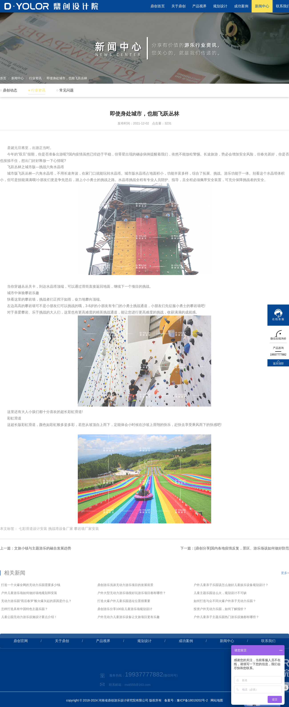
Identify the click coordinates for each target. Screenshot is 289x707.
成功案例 (241, 6)
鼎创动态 (10, 90)
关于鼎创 (178, 6)
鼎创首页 (158, 6)
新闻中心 (262, 6)
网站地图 (217, 700)
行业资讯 (35, 78)
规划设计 (220, 6)
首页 (3, 78)
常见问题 (66, 90)
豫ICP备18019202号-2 (192, 700)
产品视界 (199, 6)
